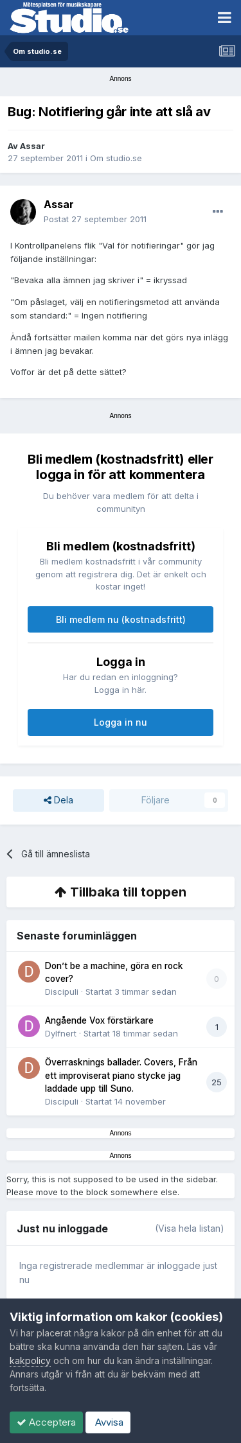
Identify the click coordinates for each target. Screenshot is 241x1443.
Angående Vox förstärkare (99, 1020)
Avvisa (108, 1422)
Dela (58, 800)
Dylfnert (60, 1033)
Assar (32, 146)
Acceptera (46, 1422)
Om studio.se (116, 158)
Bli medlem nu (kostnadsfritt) (121, 619)
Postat (95, 219)
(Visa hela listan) (189, 1228)
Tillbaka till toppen (120, 892)
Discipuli (61, 991)
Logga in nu (120, 722)
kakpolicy (30, 1360)
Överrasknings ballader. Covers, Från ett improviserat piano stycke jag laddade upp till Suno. (121, 1075)
